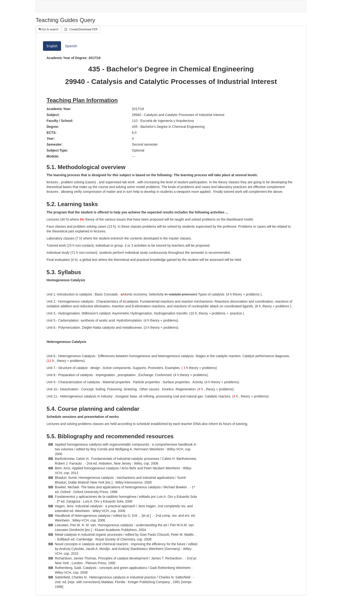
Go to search (48, 29)
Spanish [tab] (71, 46)
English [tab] (52, 46)
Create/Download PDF (81, 29)
